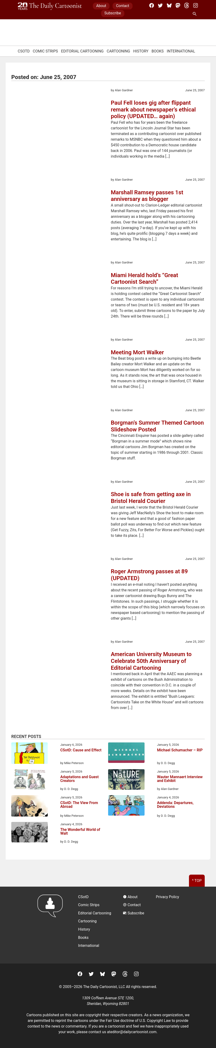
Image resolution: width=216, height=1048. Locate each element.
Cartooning (118, 51)
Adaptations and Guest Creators (79, 779)
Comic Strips (45, 51)
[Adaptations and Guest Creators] (29, 780)
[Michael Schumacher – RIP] (126, 753)
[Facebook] (151, 5)
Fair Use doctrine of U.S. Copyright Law (138, 1020)
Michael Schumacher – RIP (180, 750)
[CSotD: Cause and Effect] (29, 753)
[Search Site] (195, 14)
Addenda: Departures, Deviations (175, 805)
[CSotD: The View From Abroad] (29, 806)
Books (158, 51)
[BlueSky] (169, 5)
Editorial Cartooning (82, 51)
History (141, 51)
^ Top (197, 880)
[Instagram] (195, 5)
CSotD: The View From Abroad (79, 805)
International (181, 51)
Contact (122, 6)
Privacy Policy (167, 897)
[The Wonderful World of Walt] (29, 833)
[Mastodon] (178, 5)
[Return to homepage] (51, 925)
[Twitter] (160, 5)
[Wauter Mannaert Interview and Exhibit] (126, 780)
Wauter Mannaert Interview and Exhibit (180, 779)
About (101, 6)
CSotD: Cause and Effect (80, 750)
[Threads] (186, 5)
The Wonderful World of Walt (80, 832)
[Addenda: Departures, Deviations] (126, 806)
